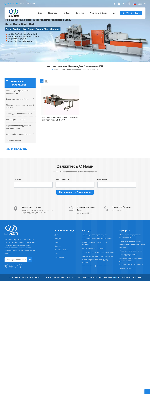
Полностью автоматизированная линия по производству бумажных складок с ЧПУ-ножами (25, 254)
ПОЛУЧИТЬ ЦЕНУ (131, 13)
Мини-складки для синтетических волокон (20, 106)
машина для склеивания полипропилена (97, 369)
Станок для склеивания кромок (19, 114)
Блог (56, 366)
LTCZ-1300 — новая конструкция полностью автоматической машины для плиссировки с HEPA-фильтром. (25, 156)
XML (79, 390)
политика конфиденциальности (100, 390)
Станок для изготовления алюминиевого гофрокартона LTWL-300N (23, 197)
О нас (67, 13)
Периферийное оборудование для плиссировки (18, 127)
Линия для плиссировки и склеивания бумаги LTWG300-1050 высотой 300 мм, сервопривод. (25, 170)
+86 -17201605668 (27, 4)
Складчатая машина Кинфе (17, 99)
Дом (40, 13)
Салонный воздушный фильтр (18, 134)
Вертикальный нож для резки (93, 361)
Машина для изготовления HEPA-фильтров (95, 356)
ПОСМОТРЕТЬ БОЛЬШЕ (23, 161)
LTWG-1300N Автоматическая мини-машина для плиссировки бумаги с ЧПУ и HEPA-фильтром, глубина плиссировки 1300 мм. (25, 225)
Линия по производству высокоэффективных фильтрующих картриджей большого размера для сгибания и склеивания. (25, 184)
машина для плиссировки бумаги (94, 348)
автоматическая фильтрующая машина (97, 379)
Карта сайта (59, 370)
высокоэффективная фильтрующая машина (95, 374)
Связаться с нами (98, 13)
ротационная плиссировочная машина (96, 351)
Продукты (52, 13)
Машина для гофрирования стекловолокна (17, 92)
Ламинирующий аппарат (16, 120)
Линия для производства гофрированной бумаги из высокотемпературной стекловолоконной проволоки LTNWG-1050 (25, 211)
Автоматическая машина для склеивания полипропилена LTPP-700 (55, 115)
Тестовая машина (13, 140)
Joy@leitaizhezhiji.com (85, 326)
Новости (80, 13)
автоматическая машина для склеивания (98, 365)
